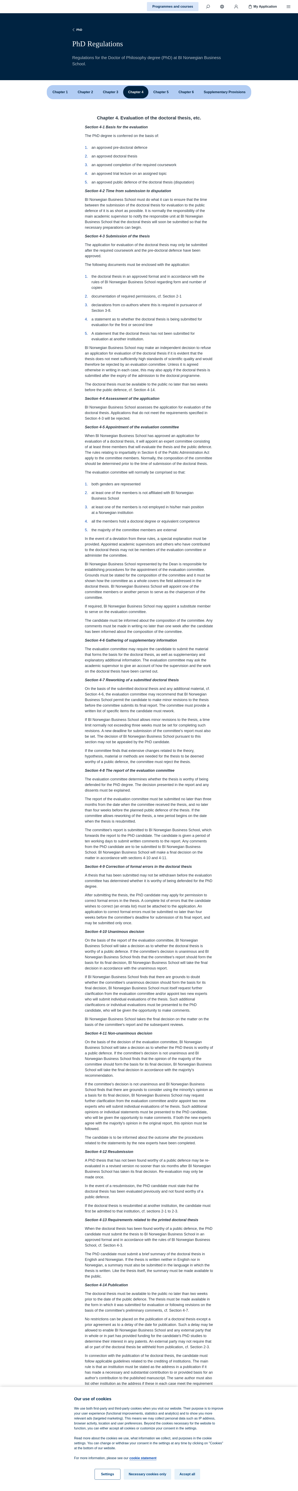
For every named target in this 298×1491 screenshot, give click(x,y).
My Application (262, 6)
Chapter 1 (60, 92)
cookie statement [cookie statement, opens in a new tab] (142, 1461)
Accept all (187, 1477)
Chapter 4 (135, 92)
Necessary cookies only (147, 1477)
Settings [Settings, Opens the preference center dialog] (107, 1477)
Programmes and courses (172, 6)
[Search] (208, 6)
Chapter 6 (186, 92)
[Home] (18, 6)
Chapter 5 (161, 92)
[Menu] (288, 6)
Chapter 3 (110, 92)
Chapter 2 (85, 92)
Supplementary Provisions (224, 92)
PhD (76, 30)
